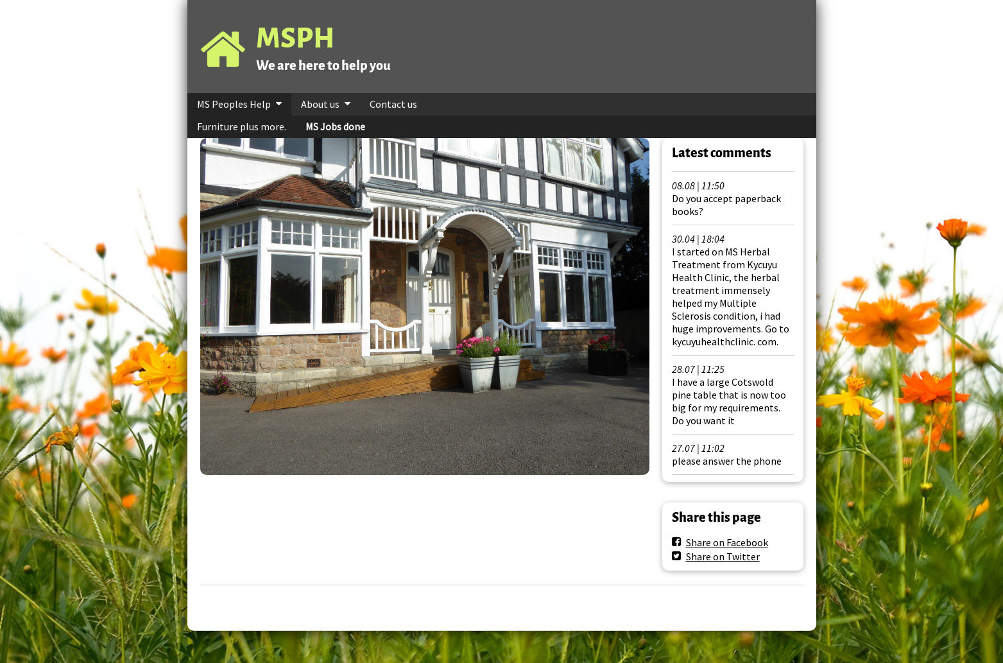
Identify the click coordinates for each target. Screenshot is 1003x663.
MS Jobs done (335, 126)
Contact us (393, 104)
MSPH (295, 38)
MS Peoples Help (234, 104)
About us (320, 104)
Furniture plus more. (241, 126)
